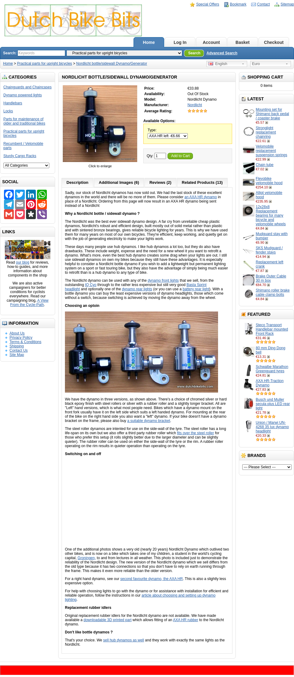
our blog (22, 262)
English (217, 64)
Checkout (274, 42)
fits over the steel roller (195, 433)
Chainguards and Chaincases (27, 87)
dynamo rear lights (137, 289)
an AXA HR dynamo (200, 197)
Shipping (16, 346)
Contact (263, 4)
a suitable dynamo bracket (148, 421)
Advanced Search (221, 53)
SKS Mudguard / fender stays (269, 250)
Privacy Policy (20, 337)
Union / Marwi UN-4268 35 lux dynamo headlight (272, 426)
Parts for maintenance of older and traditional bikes (24, 121)
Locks (8, 111)
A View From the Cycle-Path (29, 302)
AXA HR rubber (185, 620)
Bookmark (238, 4)
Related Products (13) (202, 182)
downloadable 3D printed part (108, 620)
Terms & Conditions (25, 342)
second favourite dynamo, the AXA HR (151, 579)
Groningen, (86, 558)
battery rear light (196, 289)
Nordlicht (194, 105)
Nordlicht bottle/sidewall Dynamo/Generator (111, 63)
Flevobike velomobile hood (269, 180)
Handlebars (12, 103)
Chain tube (264, 165)
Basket (243, 42)
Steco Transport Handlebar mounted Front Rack (272, 329)
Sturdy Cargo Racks (19, 156)
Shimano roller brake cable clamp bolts (273, 292)
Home (149, 42)
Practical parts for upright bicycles (44, 63)
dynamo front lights (163, 280)
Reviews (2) (160, 182)
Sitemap (287, 4)
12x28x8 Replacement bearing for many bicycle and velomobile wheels (271, 215)
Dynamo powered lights (22, 95)
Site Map (16, 355)
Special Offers (207, 4)
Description (77, 182)
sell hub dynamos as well (123, 640)
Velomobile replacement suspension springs (271, 150)
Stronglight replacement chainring (266, 132)
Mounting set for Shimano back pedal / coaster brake (272, 113)
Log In (180, 42)
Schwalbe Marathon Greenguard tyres (272, 369)
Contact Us (18, 350)
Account (211, 42)
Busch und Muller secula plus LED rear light (273, 403)
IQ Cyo (90, 285)
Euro (256, 64)
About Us (16, 333)
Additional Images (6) (119, 182)
